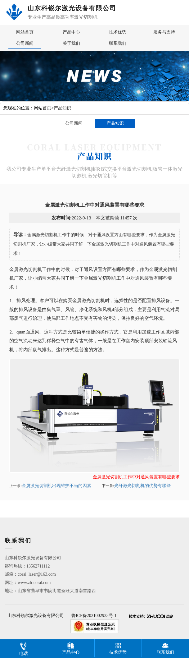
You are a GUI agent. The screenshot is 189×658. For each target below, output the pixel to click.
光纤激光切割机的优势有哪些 (142, 485)
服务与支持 (164, 32)
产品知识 (115, 123)
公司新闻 (25, 43)
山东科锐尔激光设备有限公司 (35, 615)
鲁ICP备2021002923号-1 (93, 615)
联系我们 (117, 43)
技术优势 (117, 32)
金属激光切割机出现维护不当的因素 (56, 485)
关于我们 (71, 43)
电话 (23, 647)
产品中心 (71, 32)
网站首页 (25, 32)
